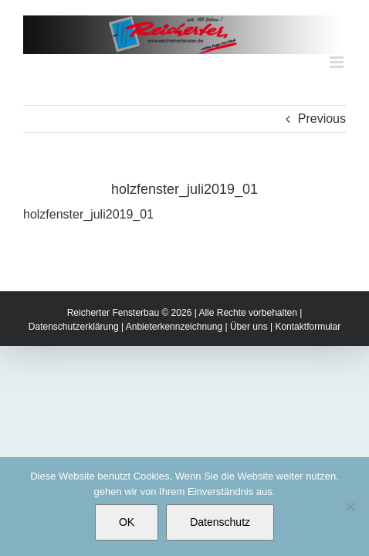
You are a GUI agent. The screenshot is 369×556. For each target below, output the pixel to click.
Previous (322, 118)
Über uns (249, 365)
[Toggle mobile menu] (338, 62)
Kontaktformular (307, 365)
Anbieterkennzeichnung (174, 365)
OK (126, 522)
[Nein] (349, 506)
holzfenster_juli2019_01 (88, 214)
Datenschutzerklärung (74, 365)
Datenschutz (220, 522)
